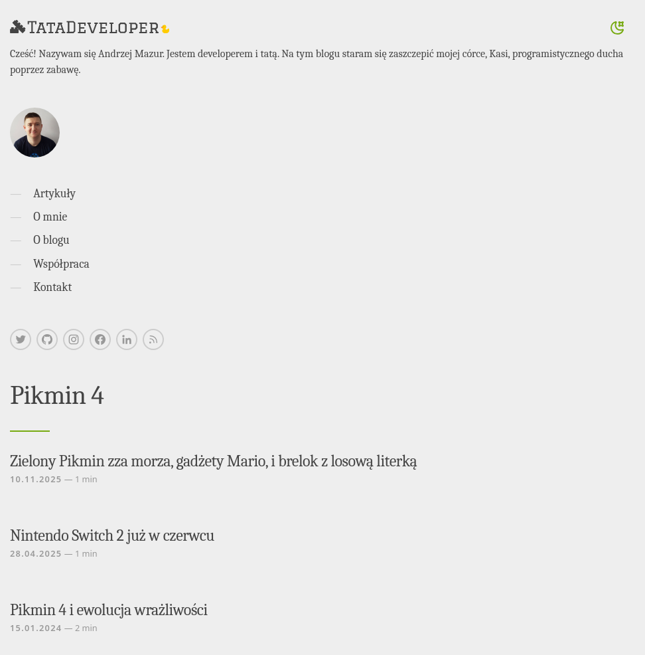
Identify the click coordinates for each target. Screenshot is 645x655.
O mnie (50, 216)
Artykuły (54, 193)
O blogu (51, 239)
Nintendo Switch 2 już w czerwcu (112, 535)
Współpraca (61, 263)
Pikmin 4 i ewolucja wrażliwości (109, 610)
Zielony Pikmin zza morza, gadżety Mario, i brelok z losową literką (213, 461)
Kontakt (52, 287)
